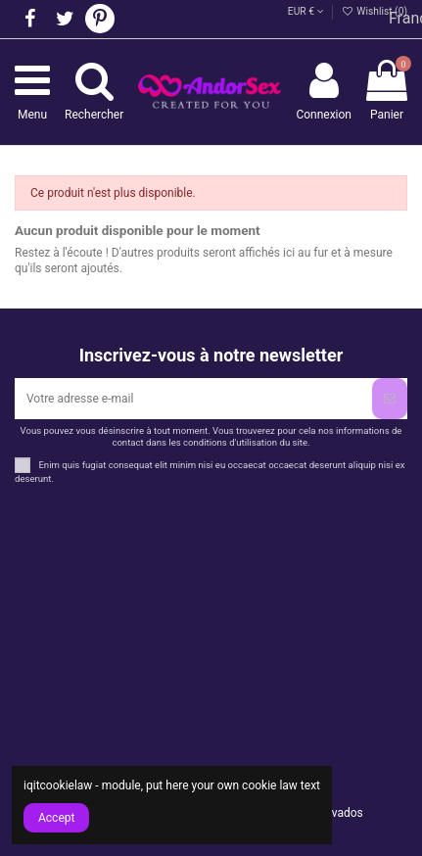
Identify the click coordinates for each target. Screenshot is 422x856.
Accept (56, 818)
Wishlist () (374, 11)
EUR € (306, 11)
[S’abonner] (389, 398)
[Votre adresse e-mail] (193, 398)
